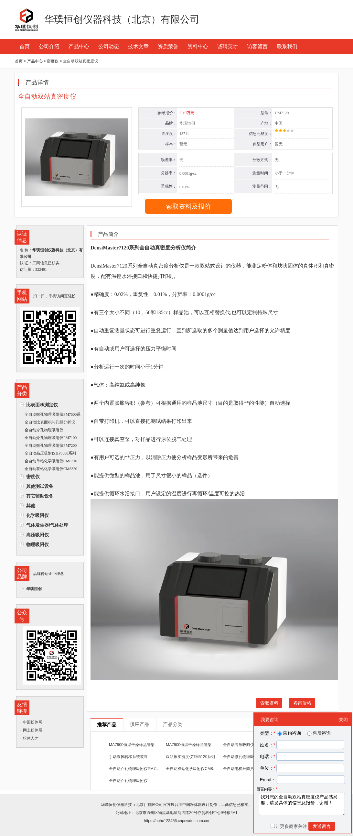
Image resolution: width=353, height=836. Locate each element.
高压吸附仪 (37, 534)
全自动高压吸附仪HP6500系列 (50, 453)
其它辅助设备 (39, 496)
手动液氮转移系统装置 (128, 756)
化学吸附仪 (37, 515)
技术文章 (138, 46)
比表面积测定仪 (42, 404)
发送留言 (322, 826)
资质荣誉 (168, 46)
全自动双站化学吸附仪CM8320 (51, 469)
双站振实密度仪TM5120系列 (190, 756)
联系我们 (287, 46)
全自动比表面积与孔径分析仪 (50, 422)
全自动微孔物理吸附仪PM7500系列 (50, 415)
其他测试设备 (39, 486)
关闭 (343, 719)
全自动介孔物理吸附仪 (44, 430)
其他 (30, 505)
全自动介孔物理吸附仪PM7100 (51, 437)
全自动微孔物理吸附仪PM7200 (51, 445)
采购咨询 (288, 733)
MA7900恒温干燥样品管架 (132, 744)
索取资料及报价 (188, 206)
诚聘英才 (227, 46)
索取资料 (269, 703)
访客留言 (257, 46)
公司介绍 (49, 46)
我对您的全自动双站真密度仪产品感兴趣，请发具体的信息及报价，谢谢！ (302, 804)
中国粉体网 (32, 722)
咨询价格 (302, 703)
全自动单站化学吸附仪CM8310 (51, 461)
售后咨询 (318, 733)
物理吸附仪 (37, 544)
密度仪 (33, 476)
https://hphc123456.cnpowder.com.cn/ (176, 821)
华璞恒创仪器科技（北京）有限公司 (132, 804)
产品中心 (79, 46)
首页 (24, 46)
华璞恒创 (34, 589)
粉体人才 (30, 738)
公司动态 (108, 46)
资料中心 (197, 46)
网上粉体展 (32, 730)
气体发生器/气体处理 (47, 525)
